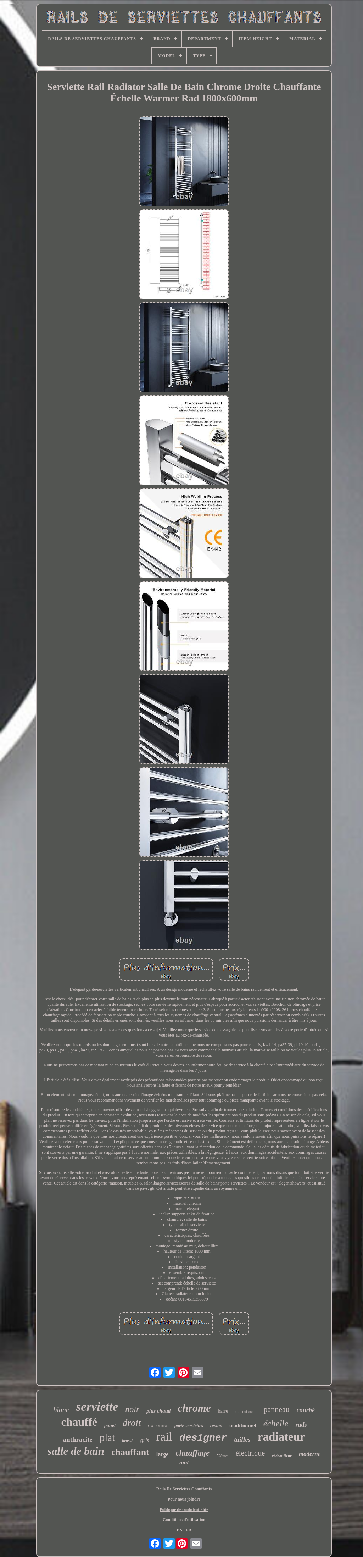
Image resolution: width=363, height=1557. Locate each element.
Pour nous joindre (184, 1499)
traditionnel (242, 1425)
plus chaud (158, 1411)
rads (301, 1424)
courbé (306, 1410)
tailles (242, 1439)
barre (223, 1411)
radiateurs (245, 1412)
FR (188, 1530)
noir (132, 1409)
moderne (309, 1454)
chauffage (192, 1452)
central (216, 1425)
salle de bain (76, 1451)
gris (144, 1440)
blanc (61, 1410)
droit (132, 1423)
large (162, 1454)
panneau (276, 1409)
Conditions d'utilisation (184, 1519)
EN (180, 1530)
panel (110, 1425)
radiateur (281, 1436)
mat (184, 1462)
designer (203, 1437)
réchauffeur (282, 1455)
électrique (250, 1453)
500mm (223, 1455)
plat (107, 1437)
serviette (97, 1407)
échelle (276, 1423)
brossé (127, 1440)
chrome (194, 1408)
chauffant (130, 1452)
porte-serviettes (188, 1425)
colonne (157, 1426)
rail (164, 1436)
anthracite (77, 1439)
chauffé (79, 1421)
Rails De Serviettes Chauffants (184, 1488)
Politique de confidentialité (184, 1509)
